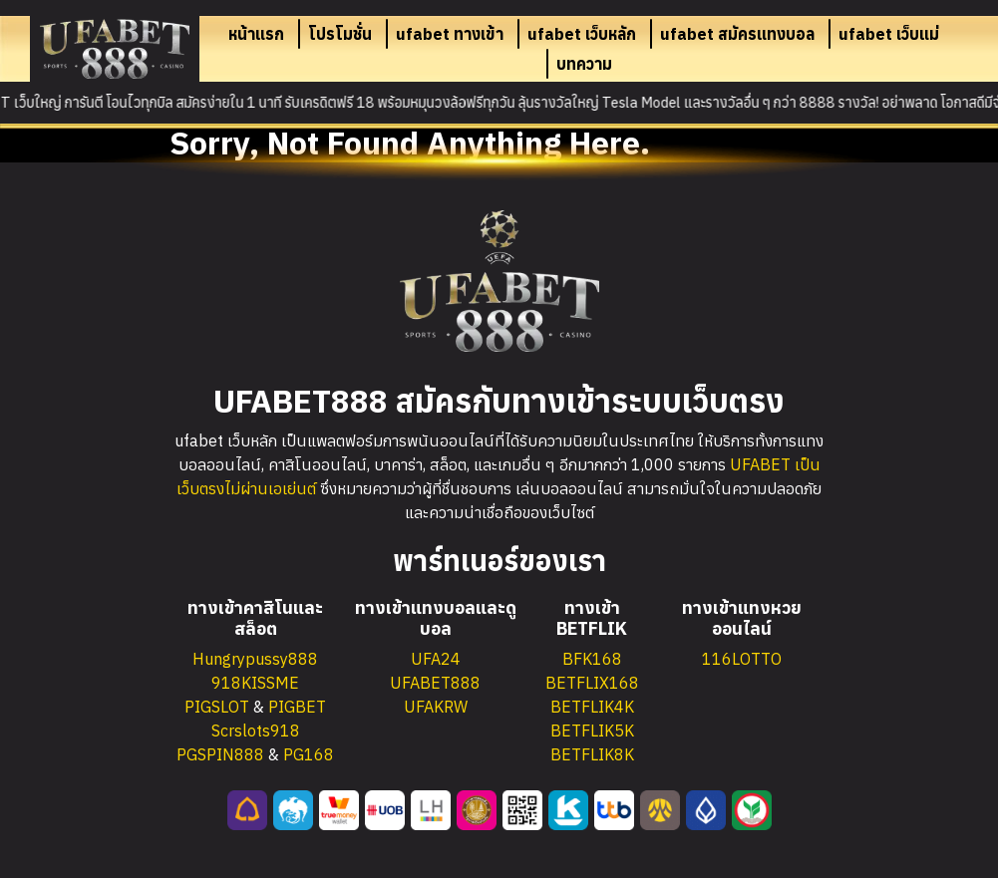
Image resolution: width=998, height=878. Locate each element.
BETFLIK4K (592, 707)
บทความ (584, 64)
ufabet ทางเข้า (449, 34)
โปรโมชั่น (340, 34)
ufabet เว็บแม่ (888, 34)
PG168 (308, 754)
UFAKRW (436, 707)
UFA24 (436, 659)
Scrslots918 (255, 730)
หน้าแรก (256, 34)
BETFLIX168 (592, 683)
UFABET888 (435, 683)
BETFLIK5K (592, 730)
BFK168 (592, 659)
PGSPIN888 (220, 754)
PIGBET (297, 707)
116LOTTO (742, 659)
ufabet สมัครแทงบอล (737, 34)
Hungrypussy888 (255, 659)
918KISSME (255, 683)
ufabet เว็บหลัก (581, 34)
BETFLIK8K (592, 754)
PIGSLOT (216, 707)
